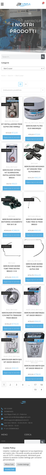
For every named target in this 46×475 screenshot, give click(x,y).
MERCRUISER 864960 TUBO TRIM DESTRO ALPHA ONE (34, 266)
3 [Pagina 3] (16, 384)
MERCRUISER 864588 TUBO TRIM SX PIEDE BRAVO (34, 222)
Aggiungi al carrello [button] (12, 137)
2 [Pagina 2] (10, 384)
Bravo (8, 167)
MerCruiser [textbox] (22, 68)
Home (3, 75)
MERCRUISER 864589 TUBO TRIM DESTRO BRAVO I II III (11, 268)
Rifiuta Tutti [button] (9, 464)
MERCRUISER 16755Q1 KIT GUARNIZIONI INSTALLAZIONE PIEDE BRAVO (12, 174)
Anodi (27, 361)
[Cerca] (43, 56)
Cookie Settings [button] (23, 464)
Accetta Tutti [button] (9, 469)
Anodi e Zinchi (30, 310)
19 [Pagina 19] (35, 389)
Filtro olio (27, 123)
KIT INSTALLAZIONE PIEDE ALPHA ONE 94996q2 (11, 125)
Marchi (10, 75)
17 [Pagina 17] (35, 384)
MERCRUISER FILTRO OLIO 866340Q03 (34, 127)
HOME (3, 441)
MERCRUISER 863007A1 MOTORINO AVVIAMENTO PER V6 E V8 (11, 222)
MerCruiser (15, 121)
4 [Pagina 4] (22, 384)
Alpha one (8, 121)
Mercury (41, 123)
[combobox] (23, 68)
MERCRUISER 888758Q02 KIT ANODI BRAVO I (34, 314)
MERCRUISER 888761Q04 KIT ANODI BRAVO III (34, 366)
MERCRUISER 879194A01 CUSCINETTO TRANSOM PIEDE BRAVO (12, 315)
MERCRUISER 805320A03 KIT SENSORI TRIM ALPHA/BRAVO (34, 169)
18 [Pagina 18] (41, 384)
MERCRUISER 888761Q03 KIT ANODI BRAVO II (12, 360)
